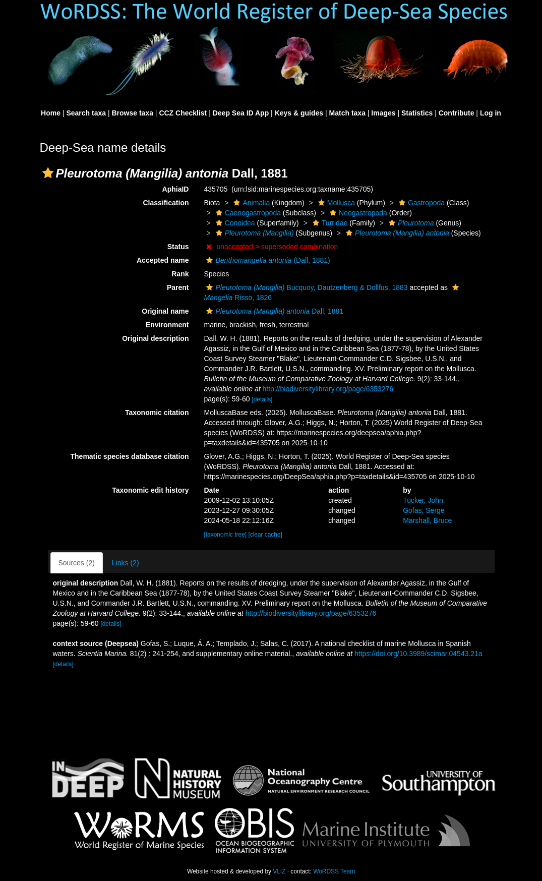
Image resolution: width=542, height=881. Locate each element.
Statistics (417, 113)
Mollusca (335, 203)
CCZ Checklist (183, 113)
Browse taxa (132, 113)
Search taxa (86, 113)
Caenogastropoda (247, 213)
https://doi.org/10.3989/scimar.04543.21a (418, 654)
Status (178, 247)
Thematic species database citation (130, 456)
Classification (166, 203)
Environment (167, 325)
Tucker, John (423, 500)
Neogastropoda (357, 213)
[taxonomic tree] (225, 534)
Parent (178, 287)
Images (383, 113)
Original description (155, 338)
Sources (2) (76, 563)
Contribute (456, 113)
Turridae (329, 223)
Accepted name (163, 260)
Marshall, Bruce (427, 520)
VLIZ (279, 871)
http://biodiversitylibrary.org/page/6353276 (327, 389)
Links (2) (125, 563)
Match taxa (347, 113)
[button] (48, 173)
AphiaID (175, 189)
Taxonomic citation (157, 412)
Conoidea (234, 223)
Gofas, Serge (424, 510)
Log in (490, 113)
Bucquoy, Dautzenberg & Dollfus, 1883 (305, 287)
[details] (262, 399)
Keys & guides (299, 113)
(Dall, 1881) (267, 260)
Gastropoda (420, 203)
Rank (180, 274)
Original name (165, 311)
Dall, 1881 (273, 311)
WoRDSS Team (334, 871)
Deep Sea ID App (241, 113)
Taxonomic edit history (150, 490)
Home (51, 113)
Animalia (250, 203)
